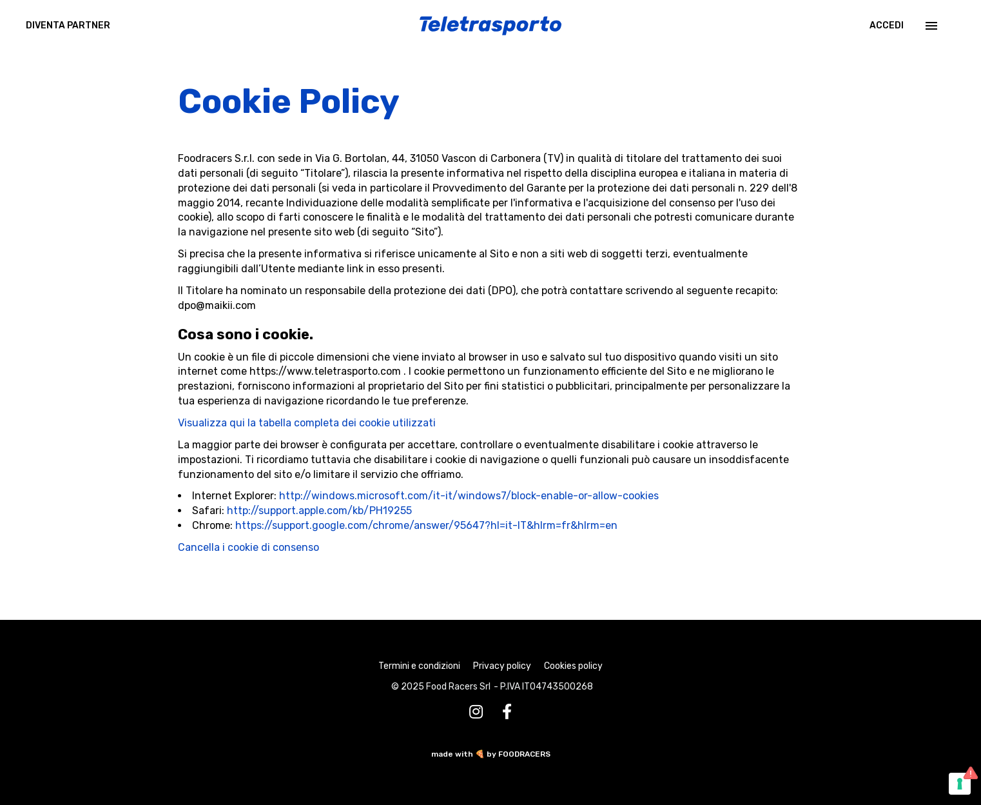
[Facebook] (507, 712)
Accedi (886, 25)
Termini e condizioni (419, 666)
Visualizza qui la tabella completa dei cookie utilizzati (307, 423)
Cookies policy (573, 666)
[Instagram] (476, 712)
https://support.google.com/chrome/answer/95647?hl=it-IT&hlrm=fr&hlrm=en (426, 525)
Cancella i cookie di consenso (248, 547)
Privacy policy (502, 666)
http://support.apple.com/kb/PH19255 (319, 510)
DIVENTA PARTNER (68, 25)
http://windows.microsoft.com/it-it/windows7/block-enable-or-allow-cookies (469, 496)
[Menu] (930, 25)
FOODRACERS (524, 754)
